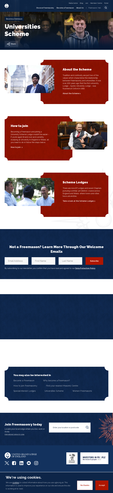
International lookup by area (14, 434)
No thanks (84, 485)
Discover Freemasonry (45, 8)
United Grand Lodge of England (7, 6)
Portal (106, 3)
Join (86, 3)
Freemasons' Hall (95, 8)
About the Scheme (71, 93)
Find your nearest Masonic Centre (62, 386)
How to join (16, 147)
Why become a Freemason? (56, 380)
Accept (102, 485)
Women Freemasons (82, 391)
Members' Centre (96, 3)
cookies (15, 482)
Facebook (14, 463)
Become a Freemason (65, 8)
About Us (80, 8)
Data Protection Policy (85, 268)
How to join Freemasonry (25, 386)
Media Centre (73, 3)
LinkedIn (21, 463)
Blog (81, 3)
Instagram (36, 463)
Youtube (29, 463)
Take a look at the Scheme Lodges (78, 201)
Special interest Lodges (24, 391)
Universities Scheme (54, 391)
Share (13, 44)
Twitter (7, 463)
